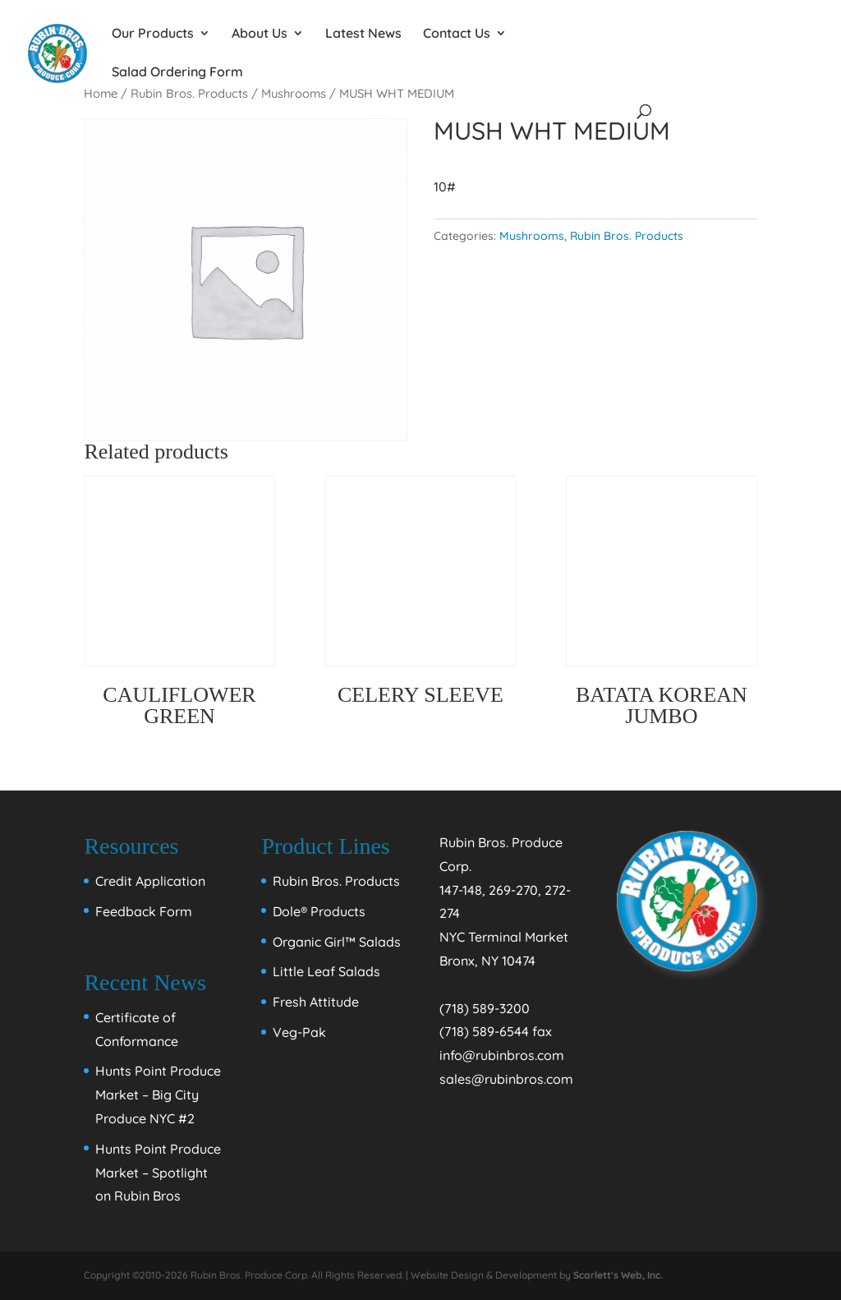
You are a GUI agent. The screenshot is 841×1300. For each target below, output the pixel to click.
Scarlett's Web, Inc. (618, 1275)
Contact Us (456, 34)
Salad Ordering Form (177, 73)
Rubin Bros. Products (626, 235)
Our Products (153, 34)
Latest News (363, 34)
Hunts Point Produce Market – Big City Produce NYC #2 (158, 1095)
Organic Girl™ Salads (337, 942)
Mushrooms (531, 235)
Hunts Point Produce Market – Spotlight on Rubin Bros (158, 1173)
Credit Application (150, 881)
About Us (259, 34)
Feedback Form (143, 911)
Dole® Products (319, 911)
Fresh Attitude (316, 1001)
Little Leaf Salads (326, 971)
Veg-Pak (299, 1032)
